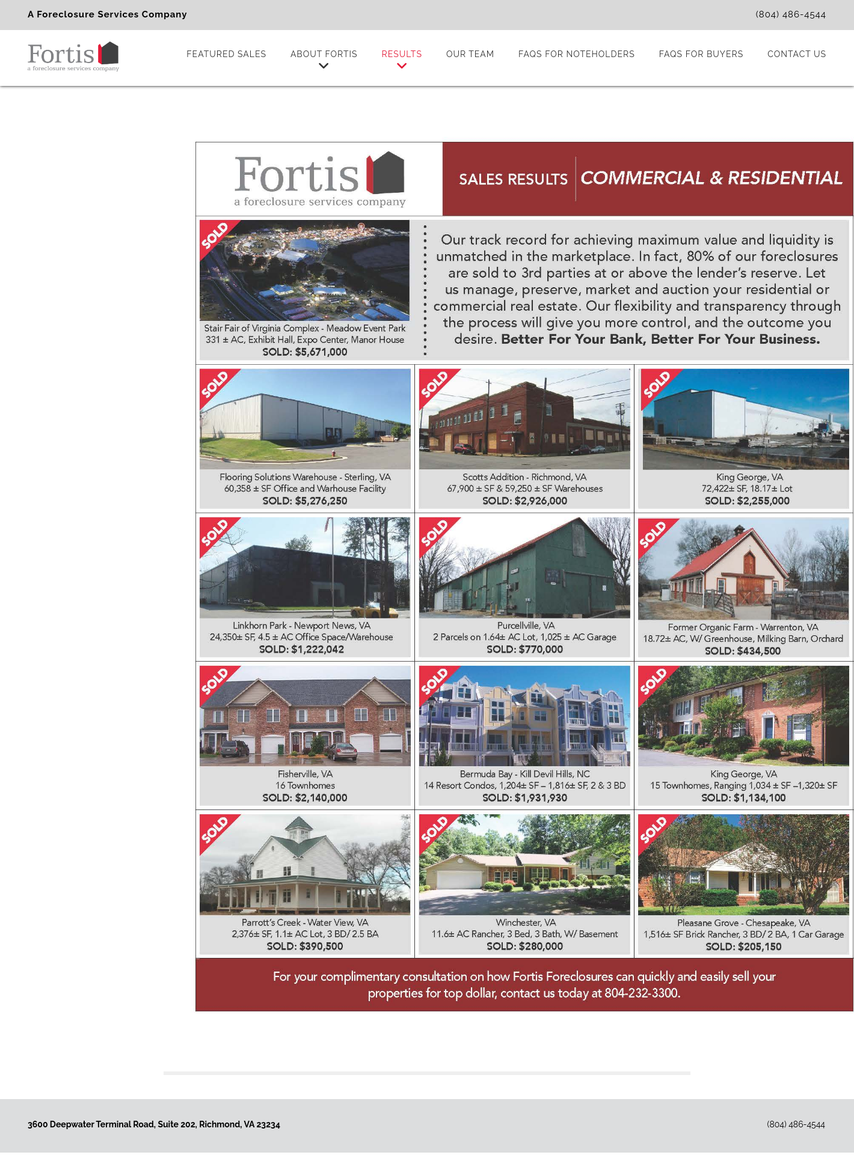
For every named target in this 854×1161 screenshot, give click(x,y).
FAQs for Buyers (701, 54)
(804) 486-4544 (791, 14)
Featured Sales (226, 54)
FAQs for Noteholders (576, 54)
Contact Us (796, 54)
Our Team (470, 54)
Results (402, 61)
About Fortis (324, 61)
